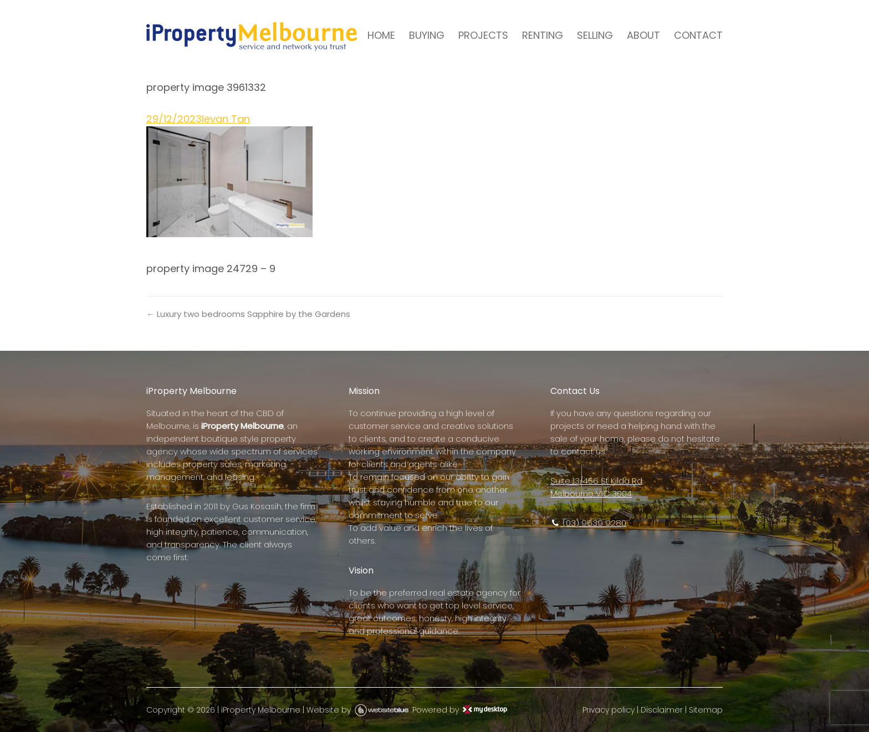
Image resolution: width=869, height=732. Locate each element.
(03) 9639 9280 (588, 523)
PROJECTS (483, 35)
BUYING (426, 35)
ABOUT (643, 35)
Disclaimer (662, 709)
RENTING (542, 35)
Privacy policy (608, 709)
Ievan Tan (226, 119)
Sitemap (706, 709)
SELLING (595, 35)
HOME (381, 35)
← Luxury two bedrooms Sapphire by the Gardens (248, 314)
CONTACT (698, 35)
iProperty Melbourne (260, 709)
